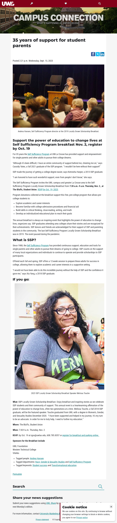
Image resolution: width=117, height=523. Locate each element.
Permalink (17, 474)
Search (57, 486)
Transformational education (64, 465)
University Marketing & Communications (58, 513)
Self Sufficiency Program (38, 154)
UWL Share (51, 503)
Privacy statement (42, 519)
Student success (40, 465)
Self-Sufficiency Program (80, 462)
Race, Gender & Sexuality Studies (50, 462)
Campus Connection (58, 17)
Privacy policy (81, 517)
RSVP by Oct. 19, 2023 (48, 189)
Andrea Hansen (37, 458)
